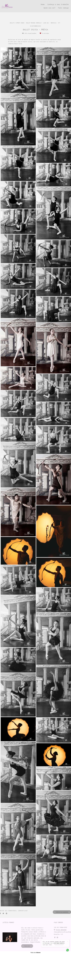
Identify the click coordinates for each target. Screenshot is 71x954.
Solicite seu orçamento (62, 912)
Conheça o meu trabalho (58, 4)
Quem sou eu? (49, 8)
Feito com (35, 952)
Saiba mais (27, 946)
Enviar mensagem (61, 929)
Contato (59, 943)
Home (43, 4)
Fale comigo (63, 8)
